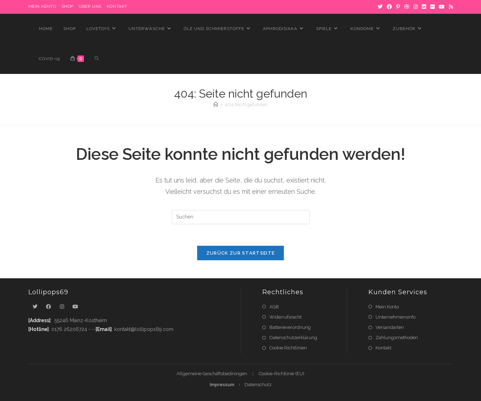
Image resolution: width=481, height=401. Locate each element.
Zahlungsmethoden (397, 337)
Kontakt (117, 6)
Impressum (222, 384)
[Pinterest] (398, 6)
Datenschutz (258, 384)
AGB (274, 306)
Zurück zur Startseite (240, 253)
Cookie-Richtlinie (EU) (281, 373)
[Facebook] (389, 6)
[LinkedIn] (424, 6)
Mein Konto (387, 306)
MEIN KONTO (42, 6)
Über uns (90, 6)
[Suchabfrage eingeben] (241, 217)
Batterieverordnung (290, 327)
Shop (67, 6)
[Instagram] (415, 6)
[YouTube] (442, 6)
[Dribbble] (406, 6)
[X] (380, 6)
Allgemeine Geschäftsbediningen (212, 373)
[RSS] (450, 6)
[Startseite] (215, 104)
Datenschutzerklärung (293, 337)
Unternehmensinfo (396, 317)
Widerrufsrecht (285, 317)
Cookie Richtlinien (288, 347)
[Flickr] (432, 6)
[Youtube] (75, 306)
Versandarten (390, 327)
